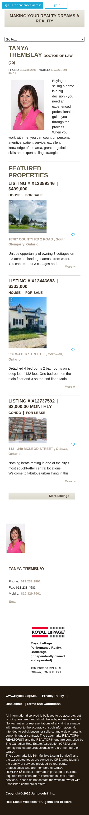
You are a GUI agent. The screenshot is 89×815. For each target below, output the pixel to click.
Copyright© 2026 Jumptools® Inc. (30, 793)
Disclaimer (14, 704)
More (69, 266)
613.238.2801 (28, 69)
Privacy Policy (53, 696)
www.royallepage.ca (21, 696)
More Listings (59, 496)
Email (13, 73)
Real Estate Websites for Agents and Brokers (39, 802)
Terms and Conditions (44, 704)
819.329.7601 (59, 69)
